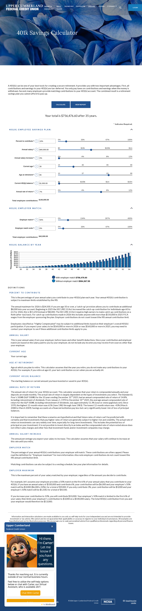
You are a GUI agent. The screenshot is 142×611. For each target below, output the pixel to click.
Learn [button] (101, 6)
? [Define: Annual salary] (36, 149)
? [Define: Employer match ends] (36, 228)
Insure (91, 6)
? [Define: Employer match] (36, 220)
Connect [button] (112, 6)
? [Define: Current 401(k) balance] (36, 183)
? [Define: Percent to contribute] (36, 141)
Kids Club (59, 7)
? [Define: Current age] (36, 166)
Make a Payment (49, 7)
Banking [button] (69, 6)
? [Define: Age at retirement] (36, 175)
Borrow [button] (80, 6)
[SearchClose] (121, 7)
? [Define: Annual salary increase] (36, 158)
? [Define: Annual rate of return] (36, 192)
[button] (71, 129)
